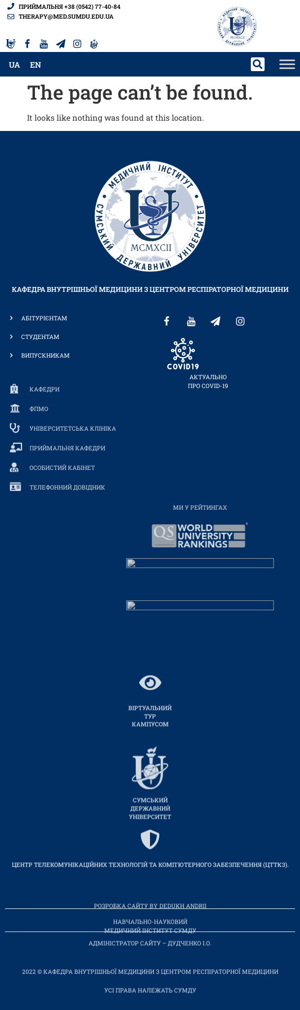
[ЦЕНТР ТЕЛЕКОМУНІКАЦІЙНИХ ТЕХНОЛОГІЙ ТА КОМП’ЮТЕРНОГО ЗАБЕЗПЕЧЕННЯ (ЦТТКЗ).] (150, 871)
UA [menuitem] (14, 64)
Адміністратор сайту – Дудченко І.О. (150, 950)
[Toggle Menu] (287, 64)
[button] (258, 64)
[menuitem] (14, 64)
